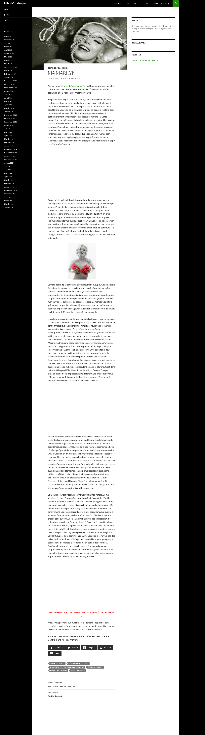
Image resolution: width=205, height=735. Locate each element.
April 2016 (8, 105)
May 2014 (8, 173)
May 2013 (8, 201)
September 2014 (10, 159)
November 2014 (10, 153)
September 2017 (10, 67)
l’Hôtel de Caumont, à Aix (73, 85)
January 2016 (9, 112)
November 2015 (10, 115)
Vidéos (7, 20)
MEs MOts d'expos (15, 3)
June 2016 (8, 98)
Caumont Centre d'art (78, 664)
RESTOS (145, 3)
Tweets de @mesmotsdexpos (145, 60)
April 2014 (8, 177)
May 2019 (8, 46)
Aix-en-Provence (57, 664)
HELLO (117, 3)
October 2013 (9, 194)
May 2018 (8, 57)
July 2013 (8, 197)
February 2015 (10, 142)
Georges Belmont (95, 667)
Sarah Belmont (77, 78)
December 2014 (10, 149)
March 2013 (9, 204)
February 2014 (10, 183)
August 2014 (9, 163)
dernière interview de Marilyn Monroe (67, 667)
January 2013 (9, 207)
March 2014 (9, 180)
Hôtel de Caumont (58, 670)
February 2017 (10, 74)
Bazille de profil (81, 694)
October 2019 (9, 40)
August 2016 (9, 91)
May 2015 (8, 132)
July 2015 (8, 129)
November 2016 (10, 81)
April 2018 (8, 60)
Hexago (65, 68)
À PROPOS (165, 3)
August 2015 (9, 125)
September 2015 (10, 122)
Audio (6, 9)
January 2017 (9, 77)
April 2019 (8, 50)
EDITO (126, 3)
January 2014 (9, 187)
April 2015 (8, 135)
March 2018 (9, 64)
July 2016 (8, 94)
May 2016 (8, 101)
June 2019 (8, 43)
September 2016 (10, 88)
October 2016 (9, 84)
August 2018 (9, 53)
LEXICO (155, 3)
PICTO (136, 3)
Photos (7, 15)
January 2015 (9, 146)
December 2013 (10, 190)
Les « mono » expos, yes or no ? (81, 684)
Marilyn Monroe (78, 670)
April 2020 (8, 36)
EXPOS (57, 68)
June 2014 (8, 170)
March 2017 (9, 70)
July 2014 (8, 166)
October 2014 (9, 156)
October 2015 (9, 118)
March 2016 (9, 108)
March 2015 (9, 139)
